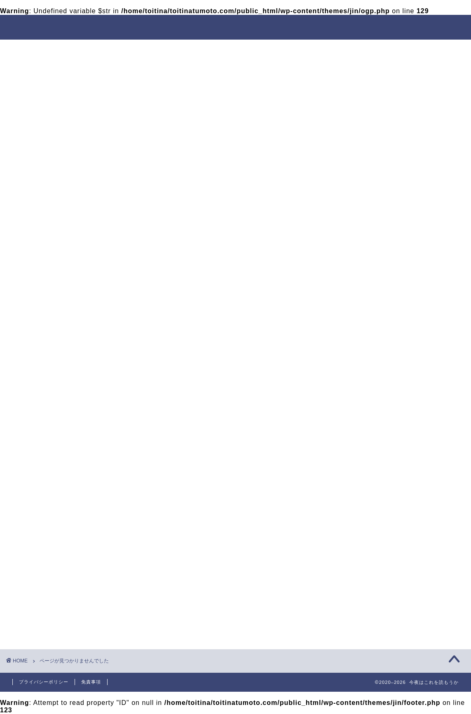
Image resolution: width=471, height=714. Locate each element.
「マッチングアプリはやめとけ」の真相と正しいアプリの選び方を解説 (397, 378)
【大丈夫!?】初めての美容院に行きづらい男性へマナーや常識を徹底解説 (397, 441)
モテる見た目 (178, 49)
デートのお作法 (291, 49)
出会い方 (233, 49)
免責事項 (91, 681)
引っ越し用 (62, 440)
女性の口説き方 (359, 49)
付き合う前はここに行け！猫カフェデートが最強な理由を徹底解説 (397, 346)
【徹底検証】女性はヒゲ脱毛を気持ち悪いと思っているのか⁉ (397, 409)
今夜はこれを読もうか (235, 26)
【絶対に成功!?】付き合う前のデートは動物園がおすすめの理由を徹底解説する (397, 315)
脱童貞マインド (113, 49)
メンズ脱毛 (367, 544)
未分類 (55, 451)
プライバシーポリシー (43, 681)
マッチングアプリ (376, 576)
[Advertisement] (394, 195)
